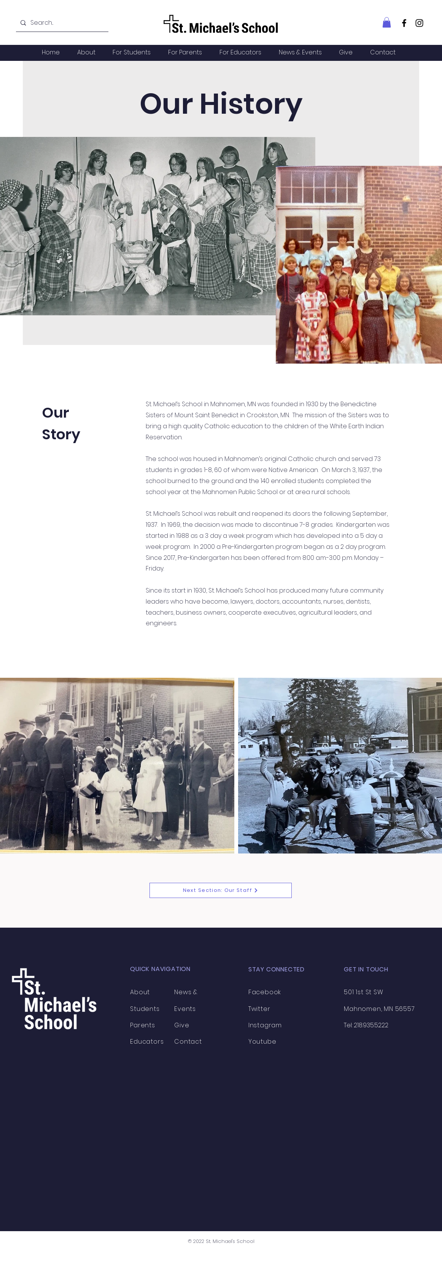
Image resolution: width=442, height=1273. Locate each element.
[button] (386, 22)
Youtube (262, 1041)
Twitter (259, 1008)
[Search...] (61, 23)
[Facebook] (404, 23)
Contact (188, 1041)
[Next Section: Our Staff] (220, 890)
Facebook (264, 992)
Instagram (265, 1025)
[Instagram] (419, 23)
